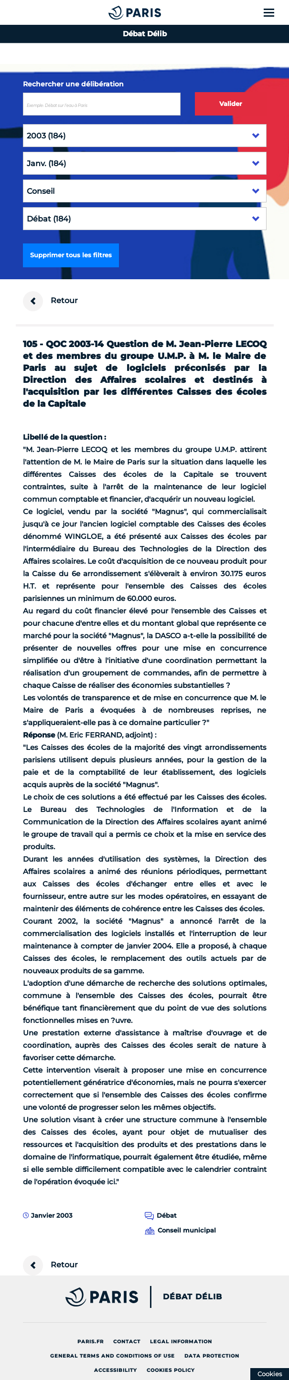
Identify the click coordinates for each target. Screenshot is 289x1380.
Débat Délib (192, 1297)
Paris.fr (90, 1341)
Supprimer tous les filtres (71, 255)
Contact (126, 1341)
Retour (50, 301)
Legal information (181, 1341)
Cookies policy (171, 1370)
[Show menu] (274, 12)
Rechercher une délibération (73, 84)
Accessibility (115, 1370)
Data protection (211, 1356)
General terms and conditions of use (112, 1356)
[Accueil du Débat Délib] (115, 12)
